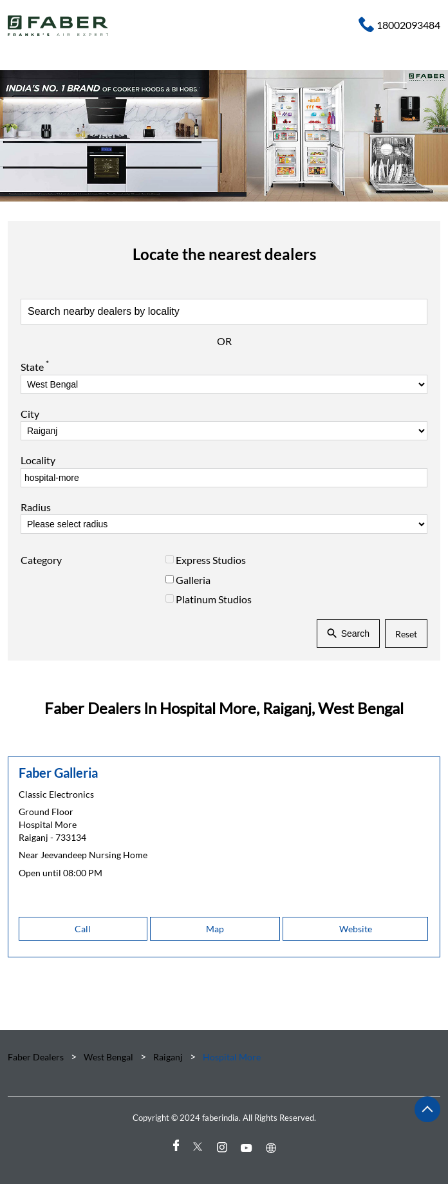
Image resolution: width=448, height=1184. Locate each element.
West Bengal (108, 1056)
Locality (38, 460)
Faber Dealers (37, 1056)
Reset (406, 633)
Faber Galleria (58, 772)
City (30, 414)
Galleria (193, 579)
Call (83, 928)
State (35, 366)
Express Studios (211, 560)
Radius (36, 507)
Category (41, 560)
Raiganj (168, 1056)
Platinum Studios (214, 599)
